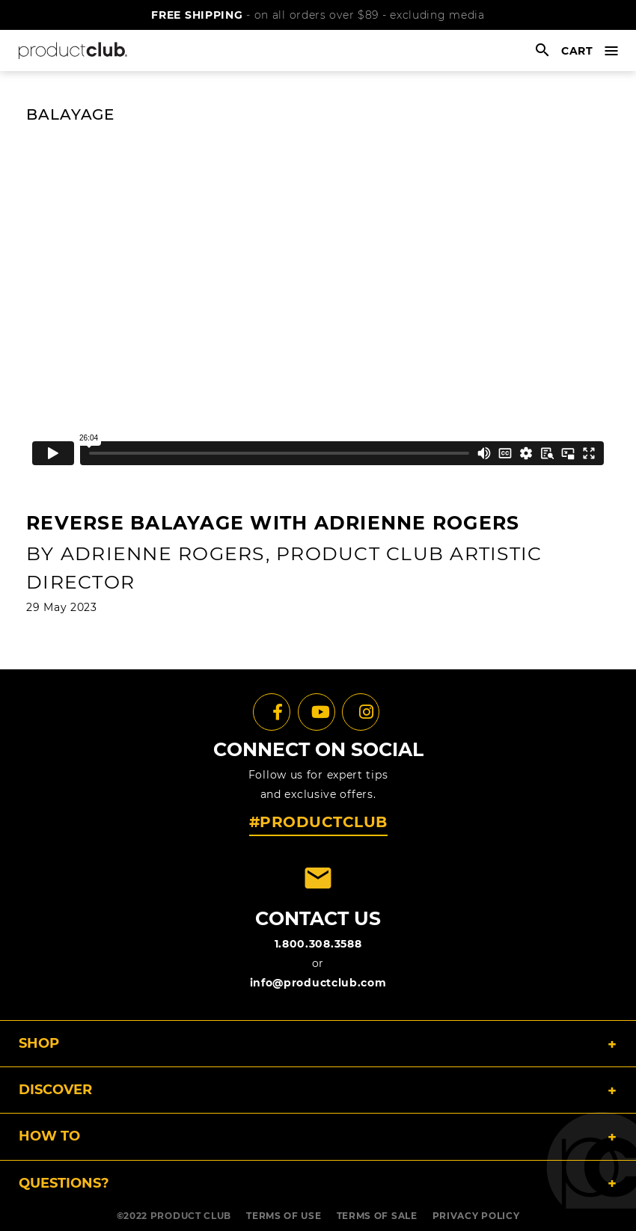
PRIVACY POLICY (476, 1215)
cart (577, 51)
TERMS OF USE (283, 1215)
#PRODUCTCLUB (318, 822)
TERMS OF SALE (377, 1215)
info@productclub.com (318, 982)
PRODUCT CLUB (190, 1215)
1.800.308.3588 (318, 944)
